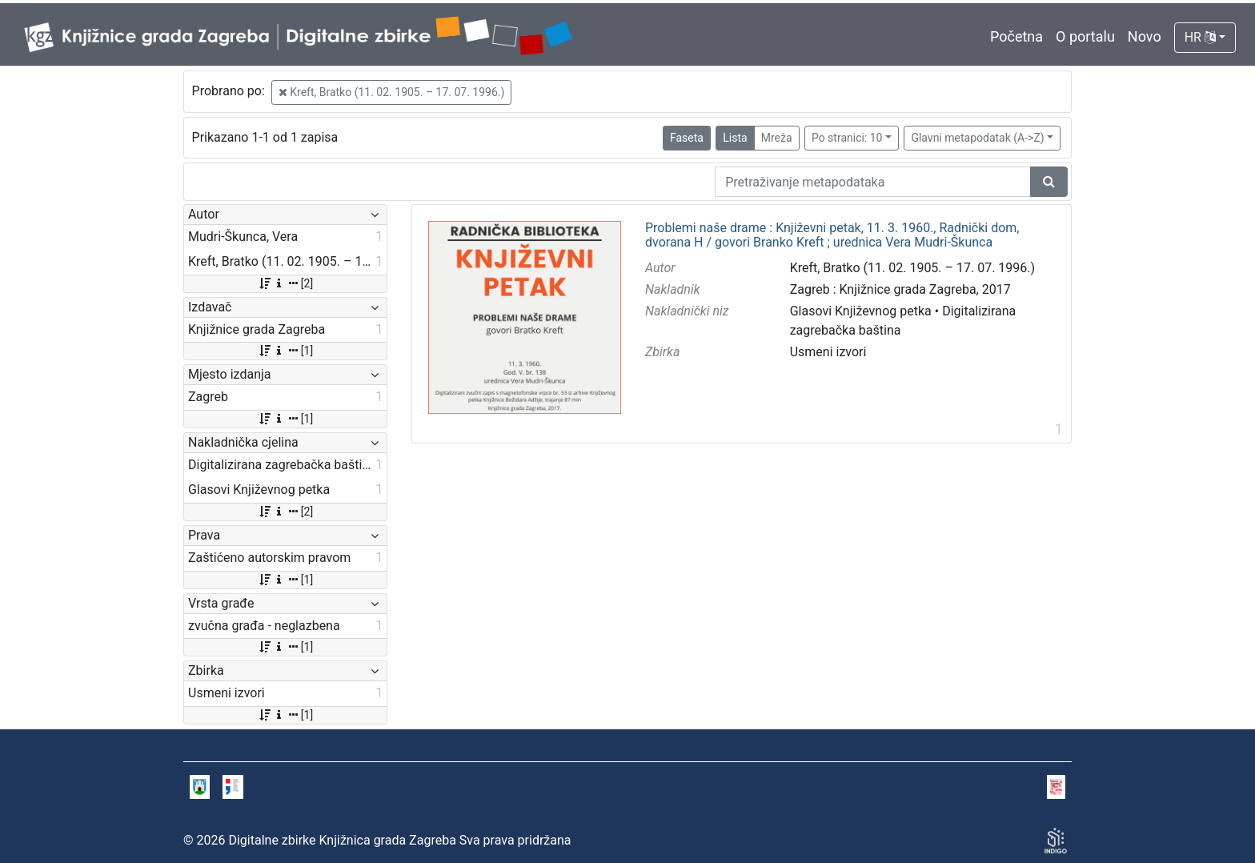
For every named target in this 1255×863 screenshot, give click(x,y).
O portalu (1085, 36)
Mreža (776, 137)
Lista (735, 137)
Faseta (687, 137)
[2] (285, 283)
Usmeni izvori (828, 351)
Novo (1144, 36)
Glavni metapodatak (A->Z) (977, 137)
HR (1200, 37)
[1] (285, 350)
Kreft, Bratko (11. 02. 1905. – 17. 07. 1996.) (392, 92)
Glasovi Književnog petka (861, 311)
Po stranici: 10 (847, 137)
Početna (1016, 36)
